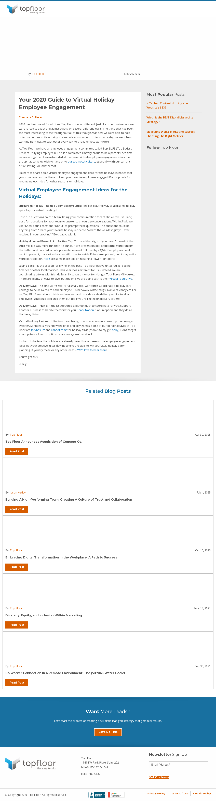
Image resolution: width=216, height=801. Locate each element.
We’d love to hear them (91, 350)
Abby (115, 330)
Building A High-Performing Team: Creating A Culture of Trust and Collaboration (68, 499)
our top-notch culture (81, 161)
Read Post (16, 451)
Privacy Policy (156, 793)
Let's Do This (108, 731)
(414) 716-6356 (90, 774)
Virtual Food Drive (120, 279)
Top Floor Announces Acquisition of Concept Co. (43, 441)
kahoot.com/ (59, 330)
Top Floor (38, 74)
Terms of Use (179, 793)
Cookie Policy (202, 793)
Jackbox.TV (38, 330)
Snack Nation (85, 310)
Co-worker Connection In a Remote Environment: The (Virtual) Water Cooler (65, 673)
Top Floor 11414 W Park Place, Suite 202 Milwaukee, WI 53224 (100, 762)
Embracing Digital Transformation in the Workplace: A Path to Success (61, 557)
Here (47, 259)
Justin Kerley (18, 492)
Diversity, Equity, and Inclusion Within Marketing (43, 615)
